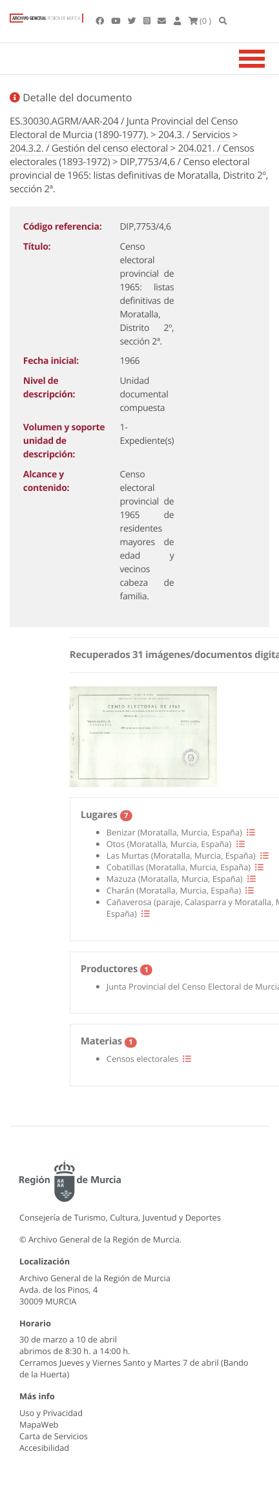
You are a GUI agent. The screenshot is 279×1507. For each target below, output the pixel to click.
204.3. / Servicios (194, 134)
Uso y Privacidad (51, 1413)
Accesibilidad (44, 1447)
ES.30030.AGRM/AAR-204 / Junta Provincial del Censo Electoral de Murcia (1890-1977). (124, 128)
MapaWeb (38, 1424)
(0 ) (200, 20)
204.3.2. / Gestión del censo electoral (89, 148)
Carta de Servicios (53, 1436)
